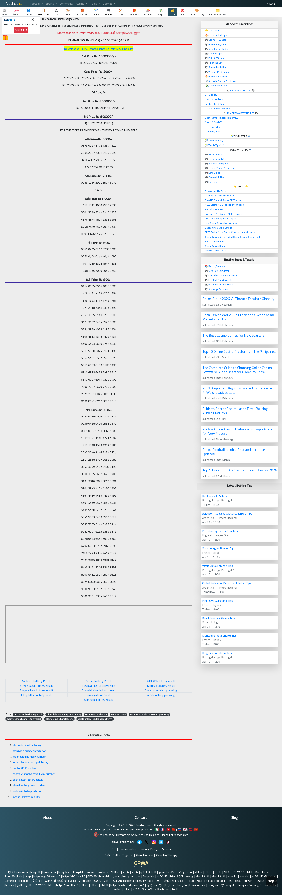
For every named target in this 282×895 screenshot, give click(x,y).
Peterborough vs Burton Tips (220, 531)
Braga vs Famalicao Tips (217, 653)
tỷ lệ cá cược (155, 885)
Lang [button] (272, 3)
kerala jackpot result (99, 695)
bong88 (35, 872)
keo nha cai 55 (133, 880)
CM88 (104, 885)
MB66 (198, 872)
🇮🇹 (157, 829)
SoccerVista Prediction (155, 889)
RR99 (157, 880)
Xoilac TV (75, 880)
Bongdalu (148, 876)
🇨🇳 (174, 829)
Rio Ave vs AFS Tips (214, 496)
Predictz (176, 889)
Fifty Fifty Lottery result (36, 695)
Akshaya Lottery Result (36, 681)
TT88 (190, 880)
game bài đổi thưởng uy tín (175, 872)
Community (67, 3)
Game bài (11, 880)
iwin (19, 876)
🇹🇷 (168, 829)
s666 (125, 872)
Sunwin (117, 880)
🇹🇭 (190, 829)
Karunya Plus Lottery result (98, 685)
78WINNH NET (243, 872)
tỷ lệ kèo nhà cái (18, 872)
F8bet (84, 885)
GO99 (97, 880)
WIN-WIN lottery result (161, 681)
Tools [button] (94, 3)
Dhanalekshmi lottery (96, 714)
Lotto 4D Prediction (25, 768)
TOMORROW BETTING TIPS (240, 113)
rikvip (28, 876)
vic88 (147, 880)
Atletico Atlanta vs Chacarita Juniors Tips (227, 513)
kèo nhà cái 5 (197, 885)
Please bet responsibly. (174, 834)
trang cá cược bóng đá (221, 885)
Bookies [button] (108, 3)
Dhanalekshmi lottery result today (64, 714)
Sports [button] (50, 3)
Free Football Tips (95, 829)
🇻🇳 (196, 829)
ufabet (87, 880)
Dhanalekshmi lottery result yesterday (149, 714)
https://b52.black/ (73, 876)
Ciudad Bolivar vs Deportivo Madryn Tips (226, 583)
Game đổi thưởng (56, 880)
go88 (255, 876)
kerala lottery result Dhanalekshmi (95, 719)
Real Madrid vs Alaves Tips (218, 618)
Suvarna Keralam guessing (161, 690)
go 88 (209, 880)
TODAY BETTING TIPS (241, 90)
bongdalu (78, 872)
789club (260, 880)
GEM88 (92, 876)
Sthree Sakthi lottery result (36, 685)
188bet (115, 872)
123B (136, 889)
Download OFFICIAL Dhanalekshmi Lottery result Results (98, 48)
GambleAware (144, 855)
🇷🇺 (179, 829)
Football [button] (35, 3)
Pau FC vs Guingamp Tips (217, 600)
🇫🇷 (162, 829)
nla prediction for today (27, 745)
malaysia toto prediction (27, 791)
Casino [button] (80, 3)
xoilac (117, 889)
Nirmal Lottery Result (98, 681)
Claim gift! (21, 29)
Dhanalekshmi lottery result (28, 714)
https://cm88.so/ (67, 885)
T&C (112, 849)
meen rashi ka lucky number (29, 756)
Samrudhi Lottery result (98, 699)
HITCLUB (162, 876)
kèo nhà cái (49, 872)
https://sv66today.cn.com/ (127, 885)
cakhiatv (103, 872)
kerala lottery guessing (161, 695)
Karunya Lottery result (161, 685)
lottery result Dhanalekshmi (59, 719)
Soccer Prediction (118, 829)
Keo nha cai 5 (263, 872)
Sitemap (167, 849)
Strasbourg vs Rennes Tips (218, 548)
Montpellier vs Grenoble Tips (219, 635)
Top (271, 881)
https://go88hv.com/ (46, 876)
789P (107, 880)
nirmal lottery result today (29, 785)
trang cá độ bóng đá (250, 885)
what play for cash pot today (30, 762)
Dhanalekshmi (118, 714)
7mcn (116, 876)
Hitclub (23, 880)
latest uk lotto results (26, 797)
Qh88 (152, 872)
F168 (208, 872)
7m (138, 876)
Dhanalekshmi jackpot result (99, 690)
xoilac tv (106, 889)
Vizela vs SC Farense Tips (217, 565)
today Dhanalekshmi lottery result (24, 719)
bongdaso (64, 872)
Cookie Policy (128, 849)
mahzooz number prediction (29, 751)
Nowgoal (127, 876)
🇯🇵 (185, 829)
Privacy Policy (149, 849)
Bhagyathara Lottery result (36, 690)
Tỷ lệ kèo (36, 880)
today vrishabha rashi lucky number (34, 774)
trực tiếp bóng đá (176, 885)
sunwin (91, 872)
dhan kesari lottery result (28, 779)
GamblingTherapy (166, 855)
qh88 (143, 872)
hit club (9, 885)
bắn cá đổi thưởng (181, 876)
